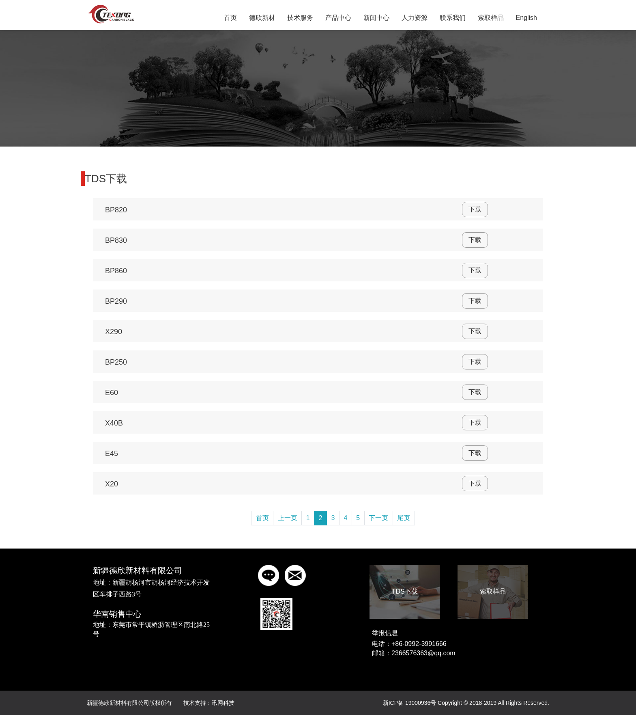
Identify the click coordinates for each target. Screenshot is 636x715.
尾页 (403, 517)
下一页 (378, 517)
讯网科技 (223, 703)
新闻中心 (376, 17)
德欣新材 (262, 17)
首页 (230, 17)
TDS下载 (405, 591)
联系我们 (453, 17)
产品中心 (338, 17)
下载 (474, 209)
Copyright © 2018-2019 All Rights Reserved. (493, 703)
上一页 (287, 517)
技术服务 (300, 17)
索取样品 (491, 17)
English (526, 17)
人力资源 (415, 17)
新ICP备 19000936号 (409, 703)
